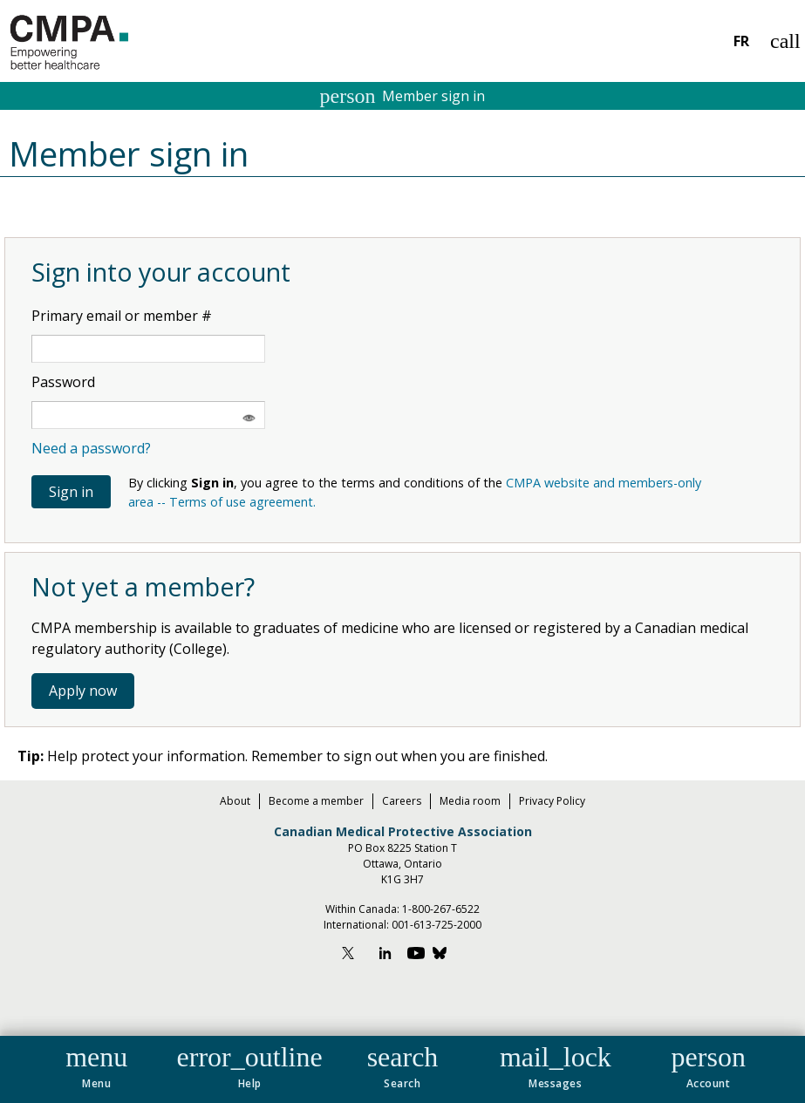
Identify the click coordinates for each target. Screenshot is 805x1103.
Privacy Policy (552, 800)
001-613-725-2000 (436, 924)
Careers (401, 800)
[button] (96, 1064)
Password (63, 381)
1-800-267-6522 (441, 909)
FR (741, 41)
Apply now (83, 690)
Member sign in (403, 95)
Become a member (316, 800)
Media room (470, 800)
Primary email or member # (121, 315)
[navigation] (402, 1069)
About (235, 800)
